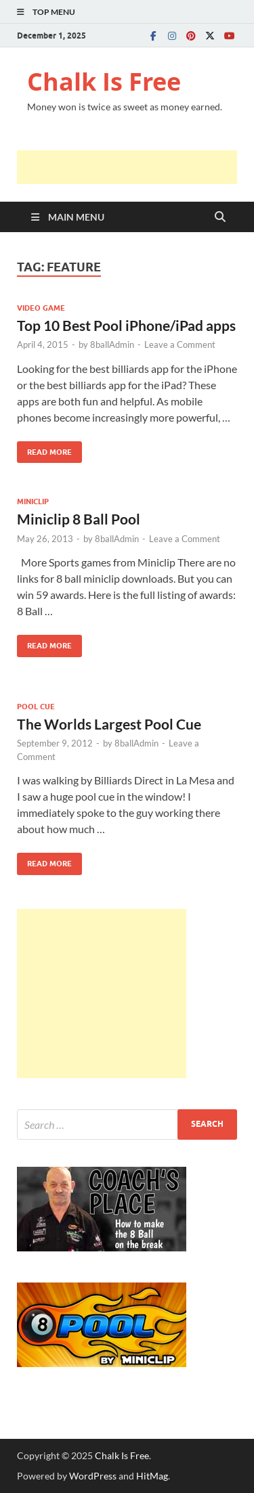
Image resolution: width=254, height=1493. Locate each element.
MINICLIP (33, 501)
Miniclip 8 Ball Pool (78, 518)
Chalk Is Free (104, 81)
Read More (44, 449)
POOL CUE (36, 706)
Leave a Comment (179, 344)
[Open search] (220, 217)
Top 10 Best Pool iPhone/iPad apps (126, 325)
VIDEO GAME (41, 308)
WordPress (93, 1475)
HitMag (152, 1475)
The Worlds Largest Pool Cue (109, 723)
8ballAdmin (112, 344)
